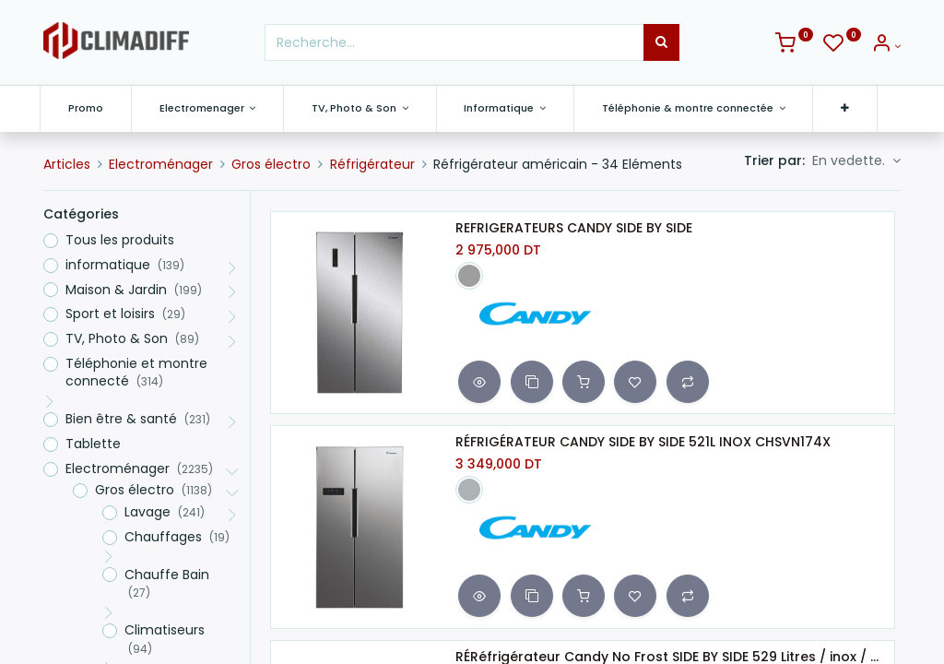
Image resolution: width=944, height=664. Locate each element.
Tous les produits (119, 240)
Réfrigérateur (372, 164)
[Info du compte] (886, 46)
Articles (66, 164)
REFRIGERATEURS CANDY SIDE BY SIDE (573, 228)
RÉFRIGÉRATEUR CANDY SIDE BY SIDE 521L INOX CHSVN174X (643, 442)
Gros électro (271, 164)
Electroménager (161, 164)
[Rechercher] (661, 42)
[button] (848, 108)
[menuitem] (89, 108)
